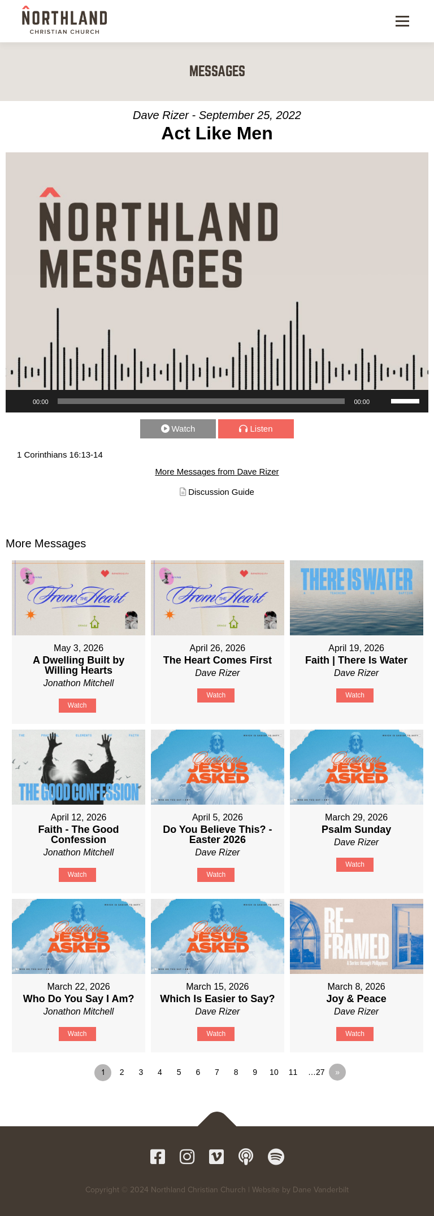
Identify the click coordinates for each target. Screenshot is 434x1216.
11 (293, 1072)
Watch (184, 428)
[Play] (20, 401)
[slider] (201, 401)
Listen (261, 428)
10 (274, 1072)
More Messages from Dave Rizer (217, 471)
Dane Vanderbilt (321, 1190)
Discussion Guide (221, 492)
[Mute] (382, 401)
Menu (401, 20)
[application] (217, 401)
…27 (316, 1072)
